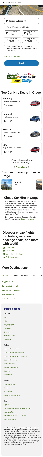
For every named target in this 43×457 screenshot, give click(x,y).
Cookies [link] (6, 388)
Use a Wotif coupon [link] (10, 419)
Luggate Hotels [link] (7, 282)
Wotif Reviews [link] (8, 375)
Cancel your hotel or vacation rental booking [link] (17, 408)
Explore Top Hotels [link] (9, 364)
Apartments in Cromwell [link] (10, 290)
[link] (21, 247)
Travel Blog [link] (7, 371)
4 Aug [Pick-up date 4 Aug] (11, 34)
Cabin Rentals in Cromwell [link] (11, 299)
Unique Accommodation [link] (11, 367)
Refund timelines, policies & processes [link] (15, 416)
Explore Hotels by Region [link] (11, 349)
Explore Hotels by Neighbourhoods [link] (14, 352)
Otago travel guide (27, 219)
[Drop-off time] (30, 40)
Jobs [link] (5, 321)
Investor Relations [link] (9, 336)
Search (21, 63)
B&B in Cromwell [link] (8, 295)
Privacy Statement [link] (9, 384)
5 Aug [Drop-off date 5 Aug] (29, 34)
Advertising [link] (7, 339)
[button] (21, 56)
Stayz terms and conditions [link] (12, 395)
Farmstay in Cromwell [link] (10, 286)
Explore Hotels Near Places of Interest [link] (15, 356)
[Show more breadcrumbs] (3, 2)
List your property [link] (9, 325)
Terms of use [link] (8, 391)
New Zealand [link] (12, 2)
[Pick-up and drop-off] (21, 21)
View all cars (21, 167)
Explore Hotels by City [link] (10, 360)
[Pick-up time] (12, 40)
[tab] (6, 275)
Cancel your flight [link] (9, 412)
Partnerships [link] (7, 328)
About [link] (5, 317)
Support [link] (6, 405)
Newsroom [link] (7, 332)
